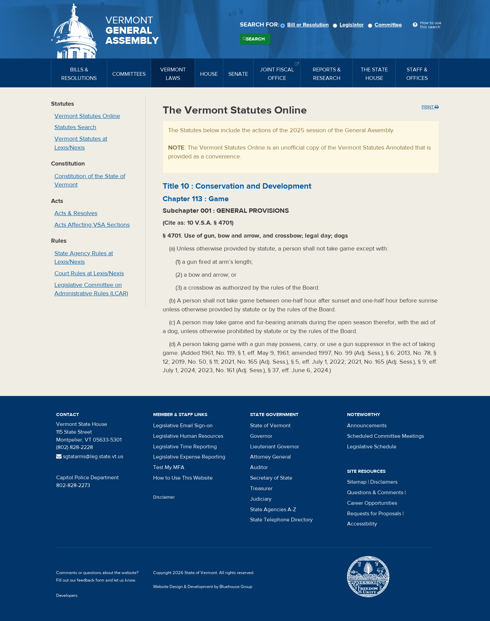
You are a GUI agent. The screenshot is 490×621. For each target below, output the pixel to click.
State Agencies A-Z (273, 509)
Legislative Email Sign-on (183, 425)
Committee (386, 24)
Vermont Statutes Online (87, 116)
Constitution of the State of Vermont (89, 180)
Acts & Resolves (75, 213)
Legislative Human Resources (188, 436)
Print (430, 107)
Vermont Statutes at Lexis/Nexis (80, 143)
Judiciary (261, 499)
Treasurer (261, 488)
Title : (237, 186)
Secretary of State (271, 478)
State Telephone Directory (281, 519)
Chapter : (196, 199)
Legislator (349, 24)
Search (255, 39)
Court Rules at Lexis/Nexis (89, 273)
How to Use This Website (183, 478)
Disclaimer (164, 497)
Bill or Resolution (305, 24)
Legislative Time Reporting (185, 446)
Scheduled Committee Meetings (385, 436)
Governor (261, 436)
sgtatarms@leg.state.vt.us (89, 456)
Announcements (367, 425)
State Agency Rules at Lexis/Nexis (83, 257)
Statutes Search (75, 127)
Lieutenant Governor (274, 446)
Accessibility (362, 523)
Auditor (259, 467)
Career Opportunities (372, 503)
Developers (67, 595)
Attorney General (270, 456)
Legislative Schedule (371, 446)
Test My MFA (168, 467)
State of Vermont (270, 425)
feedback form (90, 580)
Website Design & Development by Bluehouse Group (202, 586)
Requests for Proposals (374, 513)
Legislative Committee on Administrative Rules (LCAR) (91, 289)
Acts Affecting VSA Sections (92, 225)
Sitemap (356, 482)
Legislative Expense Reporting (189, 456)
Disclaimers (383, 482)
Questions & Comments (375, 492)
